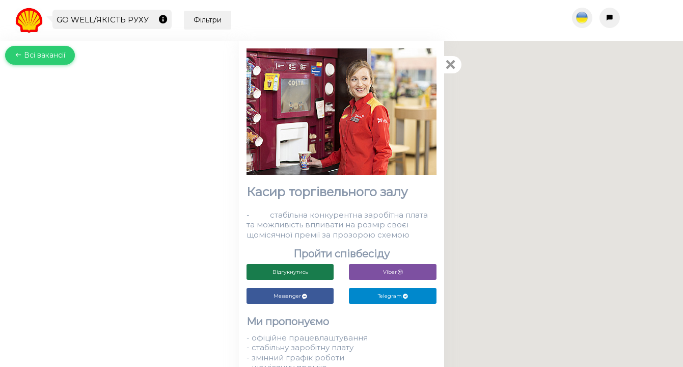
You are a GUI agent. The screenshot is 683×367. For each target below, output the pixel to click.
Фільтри (208, 19)
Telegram (393, 296)
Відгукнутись (290, 272)
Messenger (290, 296)
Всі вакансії (40, 55)
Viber (393, 272)
